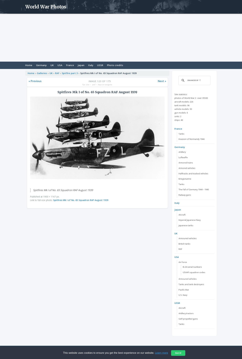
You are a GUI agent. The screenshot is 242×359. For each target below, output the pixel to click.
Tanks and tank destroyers (191, 284)
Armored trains (186, 162)
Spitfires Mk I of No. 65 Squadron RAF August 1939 (80, 200)
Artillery (182, 152)
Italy (90, 65)
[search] (194, 80)
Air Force (183, 262)
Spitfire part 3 (70, 73)
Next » (162, 81)
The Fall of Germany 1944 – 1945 (194, 189)
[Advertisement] (121, 37)
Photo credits (115, 65)
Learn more (161, 352)
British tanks (184, 243)
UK (52, 65)
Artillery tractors (186, 313)
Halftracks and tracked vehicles (193, 173)
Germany (41, 65)
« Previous (35, 81)
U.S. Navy (183, 295)
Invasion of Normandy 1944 (191, 139)
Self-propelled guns (188, 318)
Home (28, 65)
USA (60, 65)
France (70, 65)
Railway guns (185, 194)
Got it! (178, 353)
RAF (57, 73)
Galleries (42, 73)
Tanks (181, 133)
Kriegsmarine (185, 178)
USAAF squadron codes (194, 272)
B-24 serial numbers (192, 266)
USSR (100, 65)
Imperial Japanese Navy (190, 220)
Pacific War (184, 289)
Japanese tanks (186, 225)
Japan (81, 65)
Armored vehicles (187, 168)
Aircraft (182, 214)
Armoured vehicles (188, 238)
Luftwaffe (183, 157)
